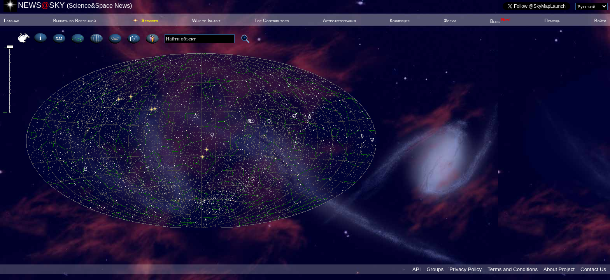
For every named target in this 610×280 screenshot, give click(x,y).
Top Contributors (271, 20)
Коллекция (400, 20)
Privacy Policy (465, 269)
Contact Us (593, 269)
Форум (449, 20)
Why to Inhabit (206, 20)
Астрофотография (339, 20)
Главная (11, 20)
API (416, 269)
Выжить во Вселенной (74, 20)
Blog (500, 21)
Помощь (552, 20)
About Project (559, 269)
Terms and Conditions (512, 269)
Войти (600, 20)
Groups (434, 269)
